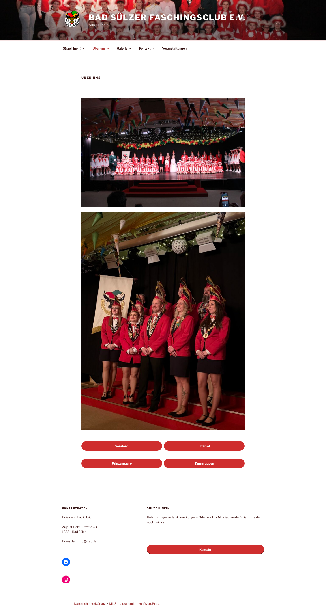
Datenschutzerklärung (90, 603)
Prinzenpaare (122, 463)
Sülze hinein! (74, 48)
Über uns (101, 48)
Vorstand (122, 446)
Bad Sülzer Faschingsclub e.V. (167, 17)
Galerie (124, 48)
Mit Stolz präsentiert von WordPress (134, 603)
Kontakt (147, 48)
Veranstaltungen (174, 48)
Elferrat (204, 446)
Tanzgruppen (204, 463)
